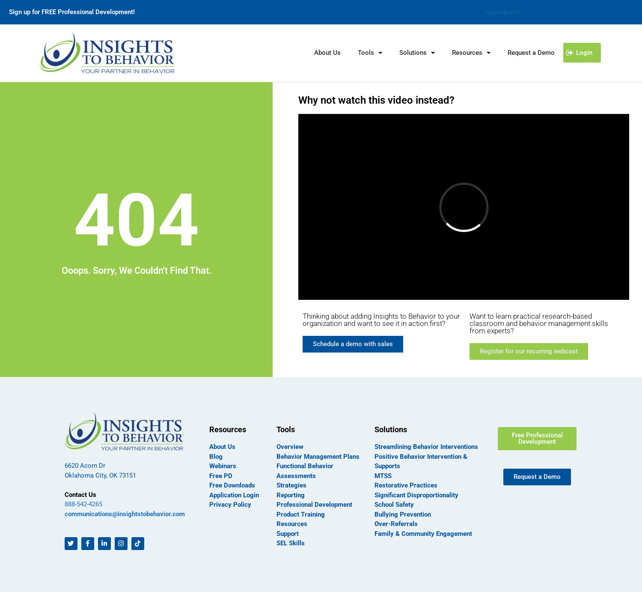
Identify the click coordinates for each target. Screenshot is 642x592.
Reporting (290, 495)
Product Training (300, 514)
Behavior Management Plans (318, 456)
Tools (370, 52)
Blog (216, 456)
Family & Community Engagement (423, 534)
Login (511, 12)
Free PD (220, 476)
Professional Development (314, 504)
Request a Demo (531, 53)
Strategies (291, 485)
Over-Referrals (396, 524)
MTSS (383, 476)
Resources (471, 52)
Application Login (234, 495)
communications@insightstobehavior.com (125, 514)
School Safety (394, 504)
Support (478, 12)
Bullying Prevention (402, 514)
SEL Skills (290, 543)
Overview (289, 447)
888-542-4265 (83, 504)
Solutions (417, 52)
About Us (327, 53)
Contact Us (80, 495)
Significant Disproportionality (416, 495)
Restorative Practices (405, 485)
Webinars (222, 466)
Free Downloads (232, 485)
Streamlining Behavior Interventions (426, 447)
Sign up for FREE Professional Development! (72, 12)
